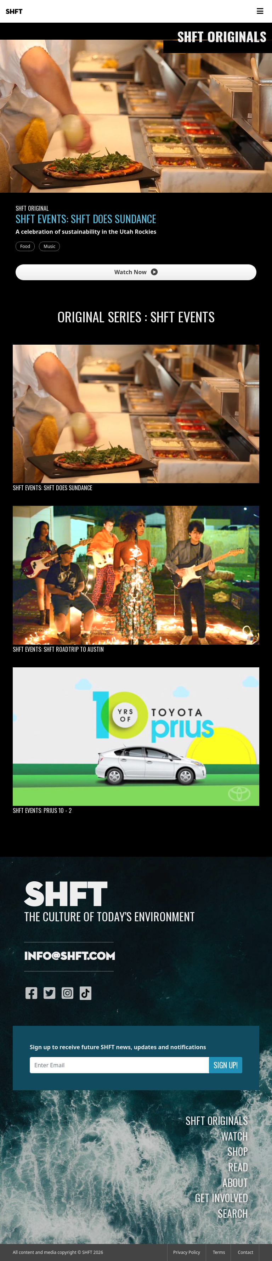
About (235, 1182)
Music (49, 246)
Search (233, 1213)
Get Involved (221, 1197)
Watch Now (136, 272)
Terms (219, 1252)
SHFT (14, 11)
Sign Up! (226, 1064)
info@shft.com (69, 956)
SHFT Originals (217, 1120)
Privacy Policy (186, 1252)
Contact (245, 1252)
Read (238, 1166)
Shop (237, 1151)
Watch (234, 1136)
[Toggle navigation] (260, 11)
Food (25, 246)
